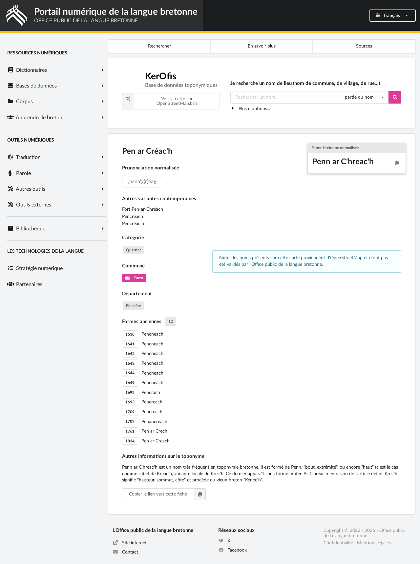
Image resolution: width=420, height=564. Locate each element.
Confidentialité (338, 543)
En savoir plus (262, 46)
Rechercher (159, 46)
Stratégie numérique (34, 268)
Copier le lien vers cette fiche (167, 494)
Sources (364, 46)
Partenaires (24, 284)
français (392, 15)
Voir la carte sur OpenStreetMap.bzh (159, 101)
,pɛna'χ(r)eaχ (142, 181)
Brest (134, 278)
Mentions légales (374, 543)
